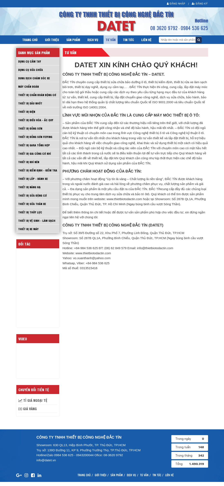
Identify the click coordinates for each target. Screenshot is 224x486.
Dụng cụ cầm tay (29, 61)
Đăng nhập (176, 3)
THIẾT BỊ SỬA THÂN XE (32, 208)
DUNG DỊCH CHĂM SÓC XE (34, 78)
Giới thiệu (52, 39)
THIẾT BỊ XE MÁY (28, 233)
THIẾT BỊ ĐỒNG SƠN (30, 128)
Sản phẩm (73, 39)
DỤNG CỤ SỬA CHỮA (30, 69)
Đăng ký (200, 3)
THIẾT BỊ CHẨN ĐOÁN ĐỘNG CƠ (37, 95)
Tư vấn (111, 39)
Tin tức (128, 39)
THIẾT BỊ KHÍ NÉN (29, 162)
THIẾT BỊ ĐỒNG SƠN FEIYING (35, 136)
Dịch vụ (92, 39)
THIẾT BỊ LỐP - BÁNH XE (33, 182)
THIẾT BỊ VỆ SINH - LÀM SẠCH (37, 224)
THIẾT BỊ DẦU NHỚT (30, 103)
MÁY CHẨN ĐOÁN (28, 86)
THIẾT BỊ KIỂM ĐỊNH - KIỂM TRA (35, 172)
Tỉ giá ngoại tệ (32, 404)
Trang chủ (30, 39)
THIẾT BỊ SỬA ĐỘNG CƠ (32, 199)
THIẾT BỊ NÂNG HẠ (29, 191)
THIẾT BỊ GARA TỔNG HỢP (34, 145)
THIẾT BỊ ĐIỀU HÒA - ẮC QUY (36, 120)
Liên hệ (146, 39)
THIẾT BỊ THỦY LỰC (30, 216)
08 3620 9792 (164, 27)
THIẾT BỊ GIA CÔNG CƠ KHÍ (34, 153)
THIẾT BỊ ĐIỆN (27, 111)
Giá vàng (27, 412)
